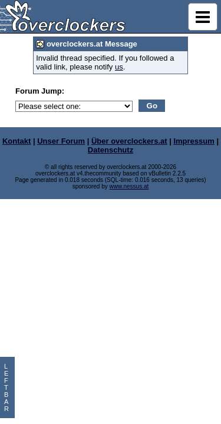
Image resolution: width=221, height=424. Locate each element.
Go (152, 105)
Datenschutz (110, 149)
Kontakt (16, 141)
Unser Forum (61, 141)
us (119, 66)
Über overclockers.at (129, 141)
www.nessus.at (129, 186)
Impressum (193, 141)
